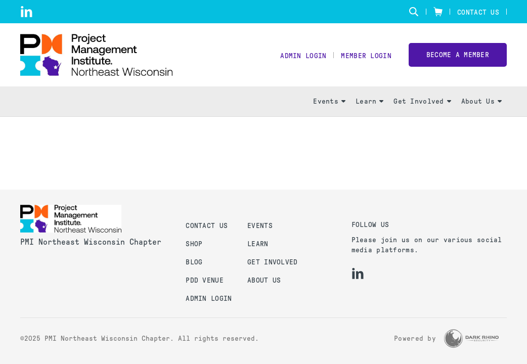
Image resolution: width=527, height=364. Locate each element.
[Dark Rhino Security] (471, 338)
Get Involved (422, 101)
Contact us (207, 226)
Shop (194, 244)
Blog (194, 262)
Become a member (457, 55)
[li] (26, 11)
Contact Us (478, 12)
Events (329, 101)
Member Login (366, 56)
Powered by (415, 338)
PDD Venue (205, 280)
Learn (369, 101)
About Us (481, 101)
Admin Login (303, 56)
